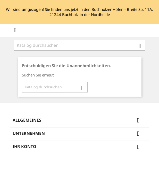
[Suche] (79, 45)
